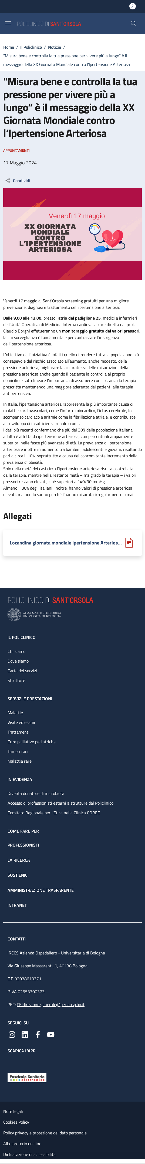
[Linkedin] (25, 1034)
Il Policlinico (31, 47)
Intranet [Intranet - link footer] (17, 905)
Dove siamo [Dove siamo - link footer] (18, 661)
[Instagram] (12, 1034)
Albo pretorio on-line (22, 1143)
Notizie (54, 47)
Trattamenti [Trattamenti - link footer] (18, 732)
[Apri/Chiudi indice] (2, 1161)
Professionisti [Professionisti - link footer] (23, 845)
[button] (133, 23)
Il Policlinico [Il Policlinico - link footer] (22, 637)
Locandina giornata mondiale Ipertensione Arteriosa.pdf (66, 543)
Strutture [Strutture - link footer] (16, 680)
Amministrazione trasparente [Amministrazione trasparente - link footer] (41, 890)
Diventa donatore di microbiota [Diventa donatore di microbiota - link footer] (36, 793)
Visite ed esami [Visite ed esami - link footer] (21, 722)
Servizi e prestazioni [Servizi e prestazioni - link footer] (30, 698)
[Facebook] (37, 1034)
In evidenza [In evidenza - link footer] (20, 779)
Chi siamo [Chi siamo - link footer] (16, 651)
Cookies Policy (16, 1122)
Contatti (17, 939)
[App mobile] (12, 1062)
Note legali (13, 1111)
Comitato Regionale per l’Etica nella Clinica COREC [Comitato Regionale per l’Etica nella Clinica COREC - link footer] (54, 812)
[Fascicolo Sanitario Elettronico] (27, 1077)
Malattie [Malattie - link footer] (15, 712)
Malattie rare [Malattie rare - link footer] (20, 761)
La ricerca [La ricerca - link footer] (19, 860)
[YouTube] (50, 1034)
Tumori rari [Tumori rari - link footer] (18, 751)
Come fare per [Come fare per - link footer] (23, 831)
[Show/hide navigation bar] (8, 23)
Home (8, 47)
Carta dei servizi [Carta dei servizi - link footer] (22, 670)
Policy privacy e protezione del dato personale (45, 1133)
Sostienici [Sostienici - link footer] (18, 875)
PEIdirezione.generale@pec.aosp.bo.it (51, 1004)
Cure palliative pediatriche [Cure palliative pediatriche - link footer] (32, 741)
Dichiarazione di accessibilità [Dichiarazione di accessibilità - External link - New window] (29, 1154)
